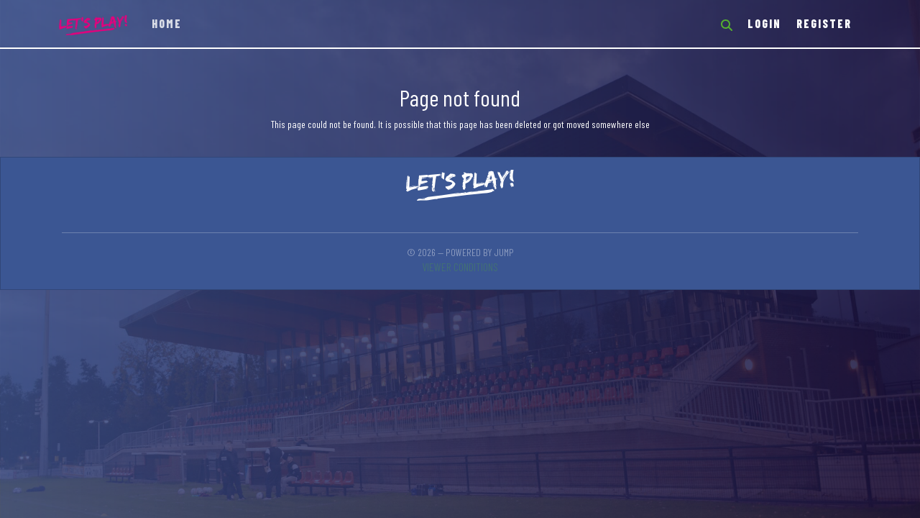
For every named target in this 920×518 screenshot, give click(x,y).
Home (167, 23)
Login (764, 23)
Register (824, 23)
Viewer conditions (460, 266)
